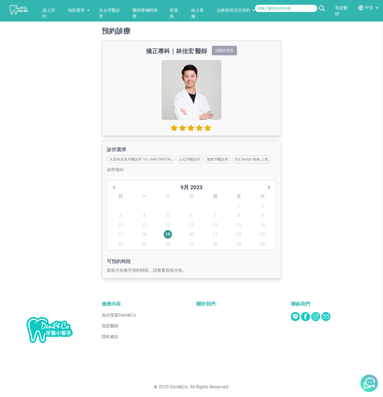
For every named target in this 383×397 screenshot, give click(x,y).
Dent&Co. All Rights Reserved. (200, 386)
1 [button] (239, 205)
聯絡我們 (300, 304)
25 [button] (144, 244)
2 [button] (262, 205)
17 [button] (120, 234)
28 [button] (215, 244)
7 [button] (215, 215)
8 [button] (239, 215)
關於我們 (205, 304)
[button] (114, 187)
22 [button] (238, 234)
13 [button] (191, 224)
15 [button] (238, 224)
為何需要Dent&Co (119, 314)
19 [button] (167, 234)
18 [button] (144, 234)
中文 (369, 7)
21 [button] (215, 234)
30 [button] (262, 244)
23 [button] (262, 234)
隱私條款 (110, 336)
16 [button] (262, 224)
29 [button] (238, 244)
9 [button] (262, 215)
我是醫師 (110, 325)
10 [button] (120, 224)
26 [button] (167, 244)
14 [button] (215, 224)
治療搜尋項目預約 (236, 10)
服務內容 (111, 304)
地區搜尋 (78, 10)
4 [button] (144, 215)
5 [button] (168, 215)
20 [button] (191, 234)
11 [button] (144, 224)
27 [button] (191, 244)
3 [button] (120, 215)
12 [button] (167, 224)
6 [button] (191, 215)
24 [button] (120, 244)
